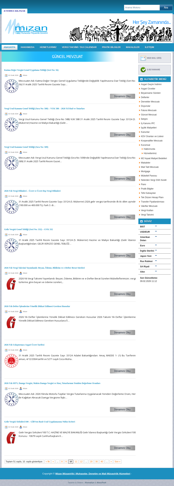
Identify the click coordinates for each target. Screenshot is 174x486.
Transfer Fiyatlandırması (152, 201)
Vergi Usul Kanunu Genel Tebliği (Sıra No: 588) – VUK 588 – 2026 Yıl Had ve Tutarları (44, 108)
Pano (143, 184)
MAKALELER (132, 47)
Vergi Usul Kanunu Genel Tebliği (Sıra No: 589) (26, 147)
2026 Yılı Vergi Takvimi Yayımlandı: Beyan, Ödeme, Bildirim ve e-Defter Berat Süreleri (44, 268)
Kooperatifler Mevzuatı (152, 140)
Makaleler (145, 162)
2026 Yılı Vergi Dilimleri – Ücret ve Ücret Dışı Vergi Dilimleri (32, 191)
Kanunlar (145, 132)
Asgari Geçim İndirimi (151, 84)
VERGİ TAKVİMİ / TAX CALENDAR (79, 47)
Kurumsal (145, 145)
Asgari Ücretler (148, 88)
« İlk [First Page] (48, 461)
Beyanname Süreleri (151, 93)
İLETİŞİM (149, 47)
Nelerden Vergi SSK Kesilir (154, 180)
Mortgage (145, 171)
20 (91, 461)
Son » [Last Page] (117, 461)
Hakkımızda (149, 149)
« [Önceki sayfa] (53, 461)
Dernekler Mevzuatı (150, 101)
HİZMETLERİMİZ (48, 47)
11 (76, 461)
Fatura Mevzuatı (149, 110)
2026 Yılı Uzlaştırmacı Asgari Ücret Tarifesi (24, 345)
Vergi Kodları (147, 210)
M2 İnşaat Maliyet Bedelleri (154, 158)
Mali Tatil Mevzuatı (150, 167)
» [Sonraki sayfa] (111, 461)
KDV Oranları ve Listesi (152, 136)
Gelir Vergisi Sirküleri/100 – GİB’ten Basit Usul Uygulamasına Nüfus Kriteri (39, 421)
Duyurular (145, 106)
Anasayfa (9, 47)
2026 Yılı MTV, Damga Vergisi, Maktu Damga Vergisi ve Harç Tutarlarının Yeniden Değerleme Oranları (52, 383)
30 (96, 461)
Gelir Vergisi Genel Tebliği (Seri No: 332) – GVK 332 (28, 229)
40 (102, 461)
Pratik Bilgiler (147, 188)
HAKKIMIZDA (27, 47)
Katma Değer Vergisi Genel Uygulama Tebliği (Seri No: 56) (31, 70)
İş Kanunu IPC (148, 123)
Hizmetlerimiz (150, 153)
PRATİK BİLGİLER (111, 47)
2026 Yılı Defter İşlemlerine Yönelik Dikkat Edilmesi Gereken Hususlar (37, 306)
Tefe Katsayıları (148, 193)
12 (81, 461)
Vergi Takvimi (147, 214)
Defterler (145, 97)
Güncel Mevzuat (149, 114)
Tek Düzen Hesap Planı (152, 197)
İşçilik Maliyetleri (149, 127)
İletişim (144, 119)
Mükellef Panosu (149, 175)
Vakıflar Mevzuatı (149, 206)
